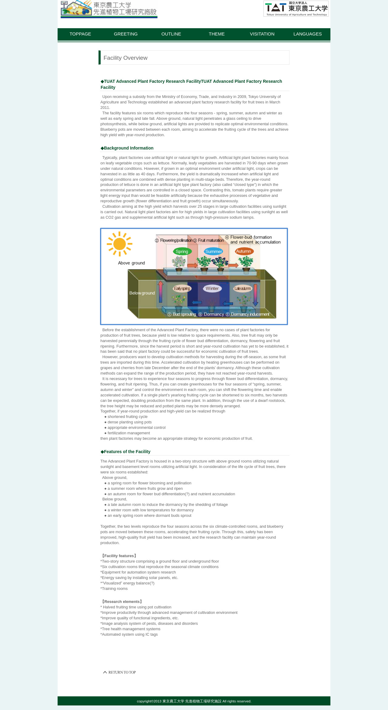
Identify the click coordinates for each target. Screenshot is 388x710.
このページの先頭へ (120, 672)
